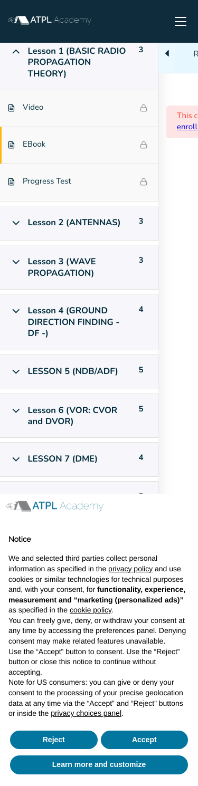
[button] (184, 510)
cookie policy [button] (90, 610)
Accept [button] (144, 739)
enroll (187, 127)
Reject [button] (54, 739)
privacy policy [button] (130, 568)
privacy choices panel (86, 713)
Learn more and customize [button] (99, 764)
